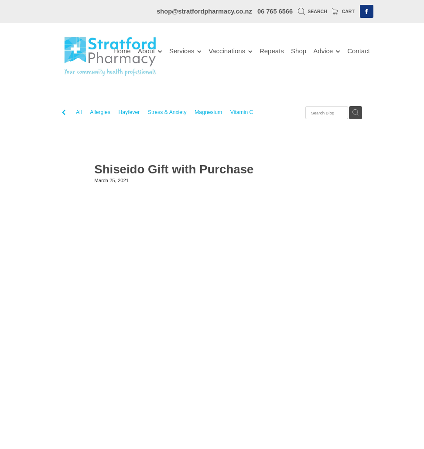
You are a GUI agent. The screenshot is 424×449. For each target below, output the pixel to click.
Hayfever (129, 112)
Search (312, 11)
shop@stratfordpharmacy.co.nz (204, 11)
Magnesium (208, 112)
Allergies (100, 112)
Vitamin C (241, 112)
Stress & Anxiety (167, 112)
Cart (343, 11)
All (79, 112)
